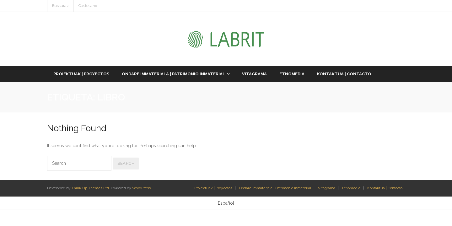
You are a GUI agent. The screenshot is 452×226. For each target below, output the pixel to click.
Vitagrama (326, 188)
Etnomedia (351, 188)
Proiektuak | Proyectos (213, 188)
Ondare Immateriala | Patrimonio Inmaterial (275, 188)
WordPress (141, 188)
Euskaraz (60, 5)
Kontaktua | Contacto (384, 188)
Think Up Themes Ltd (90, 188)
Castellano (87, 5)
